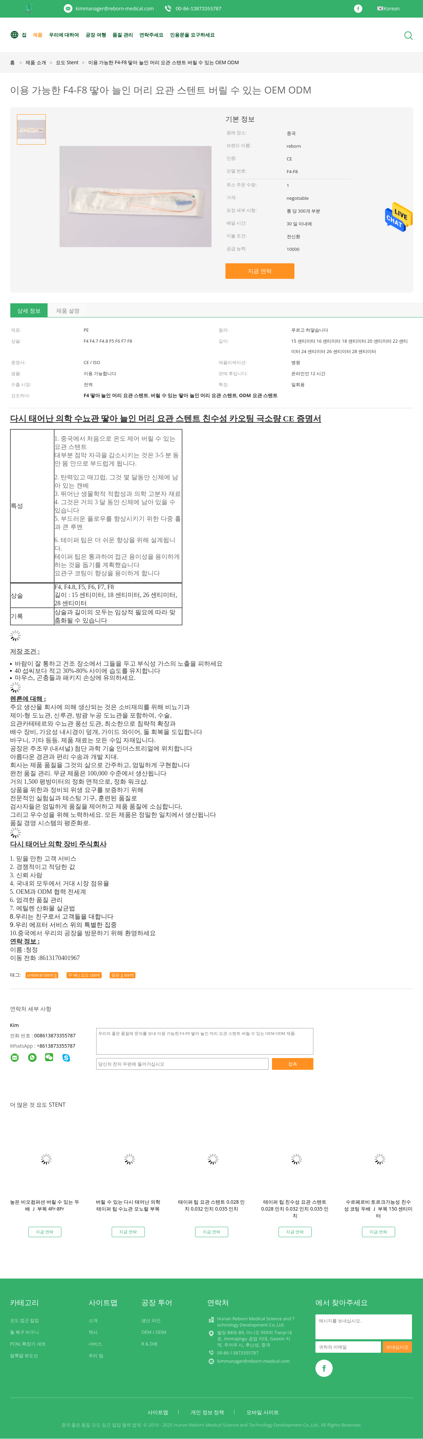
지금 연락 (259, 271)
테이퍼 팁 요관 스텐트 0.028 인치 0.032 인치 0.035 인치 (211, 1205)
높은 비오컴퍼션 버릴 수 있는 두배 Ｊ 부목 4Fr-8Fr (44, 1205)
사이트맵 (158, 1412)
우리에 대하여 (64, 34)
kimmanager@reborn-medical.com (115, 8)
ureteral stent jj (42, 975)
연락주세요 (152, 34)
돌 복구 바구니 (24, 1332)
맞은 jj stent (122, 975)
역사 (93, 1332)
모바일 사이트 (262, 1412)
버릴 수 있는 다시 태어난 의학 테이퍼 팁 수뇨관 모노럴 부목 (128, 1205)
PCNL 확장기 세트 (28, 1344)
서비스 (95, 1344)
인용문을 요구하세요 (192, 34)
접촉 (292, 1064)
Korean (392, 8)
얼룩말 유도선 (24, 1355)
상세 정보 (29, 310)
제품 (37, 34)
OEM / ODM (153, 1332)
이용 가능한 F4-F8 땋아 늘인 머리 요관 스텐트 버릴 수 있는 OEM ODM (163, 62)
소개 (93, 1320)
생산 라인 (150, 1320)
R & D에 (149, 1344)
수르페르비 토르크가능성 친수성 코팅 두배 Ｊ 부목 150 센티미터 (378, 1208)
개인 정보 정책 (207, 1412)
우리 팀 (96, 1355)
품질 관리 (122, 34)
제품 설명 (68, 310)
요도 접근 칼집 (24, 1320)
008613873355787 (54, 1035)
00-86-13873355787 (198, 8)
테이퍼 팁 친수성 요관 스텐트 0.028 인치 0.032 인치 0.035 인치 (295, 1208)
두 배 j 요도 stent (84, 975)
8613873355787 (57, 1045)
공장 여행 (95, 34)
